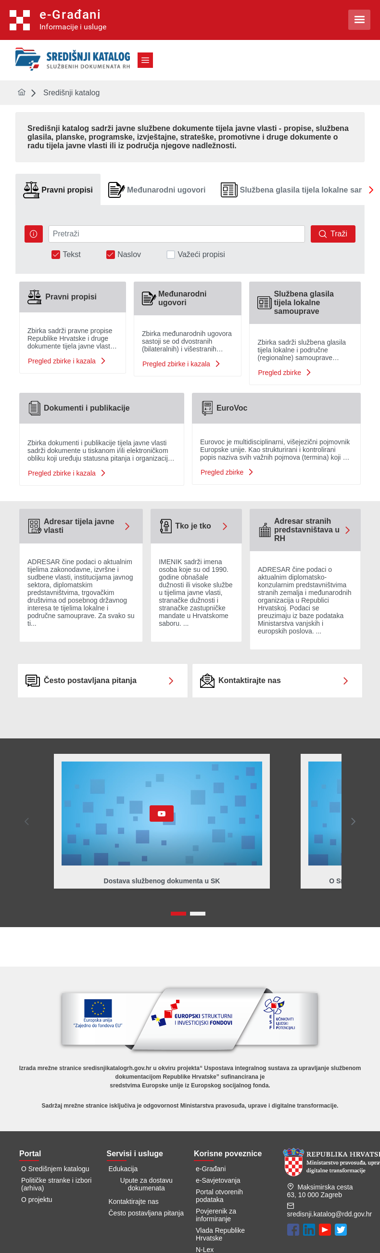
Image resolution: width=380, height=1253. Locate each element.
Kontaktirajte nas (134, 1201)
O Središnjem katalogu (55, 1169)
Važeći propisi (201, 254)
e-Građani (211, 1169)
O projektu (36, 1199)
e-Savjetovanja (218, 1180)
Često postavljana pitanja (146, 1213)
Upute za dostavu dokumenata (146, 1184)
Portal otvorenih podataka (219, 1195)
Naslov (129, 254)
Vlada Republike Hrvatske (220, 1234)
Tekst (71, 254)
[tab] (58, 190)
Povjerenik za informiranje (216, 1215)
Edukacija (123, 1169)
